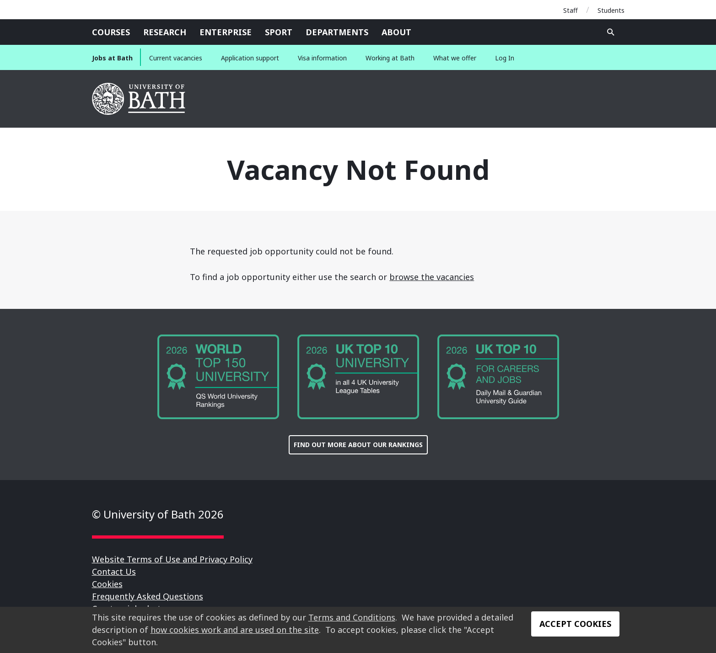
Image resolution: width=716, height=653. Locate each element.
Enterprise (225, 32)
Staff (570, 10)
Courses (111, 32)
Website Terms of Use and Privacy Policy (172, 559)
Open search (610, 32)
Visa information (322, 58)
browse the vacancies (431, 276)
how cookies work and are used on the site (235, 629)
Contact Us (114, 571)
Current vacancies (175, 58)
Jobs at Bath (112, 58)
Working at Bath (390, 58)
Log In (504, 58)
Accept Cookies (575, 623)
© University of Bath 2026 (158, 514)
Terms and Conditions (351, 617)
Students (611, 10)
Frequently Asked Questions (147, 596)
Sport (278, 32)
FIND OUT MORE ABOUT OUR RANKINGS (358, 444)
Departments (337, 32)
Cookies (107, 583)
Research (164, 32)
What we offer (454, 58)
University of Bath (139, 99)
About (396, 32)
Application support (250, 58)
